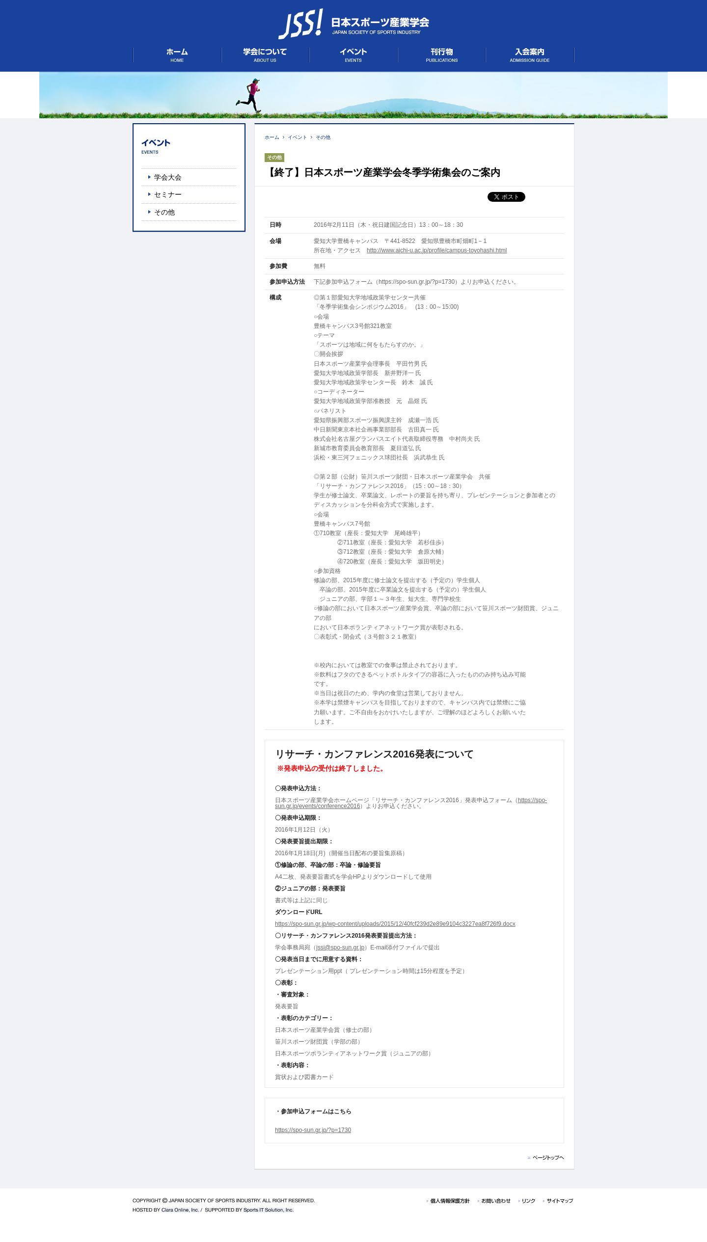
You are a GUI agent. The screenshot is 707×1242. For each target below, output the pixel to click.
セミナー (168, 194)
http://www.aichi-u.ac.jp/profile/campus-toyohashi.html (437, 250)
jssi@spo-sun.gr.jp (340, 947)
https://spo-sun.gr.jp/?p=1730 (313, 1130)
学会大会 (168, 177)
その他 (323, 137)
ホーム (272, 137)
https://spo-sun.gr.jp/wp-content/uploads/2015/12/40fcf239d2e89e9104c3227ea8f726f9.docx (395, 923)
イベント (297, 137)
